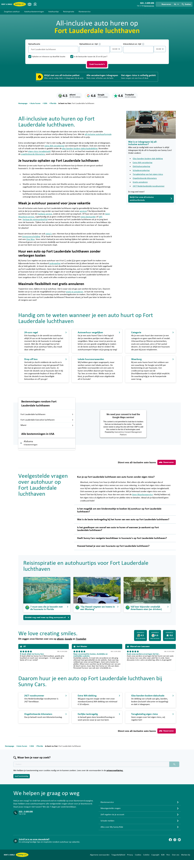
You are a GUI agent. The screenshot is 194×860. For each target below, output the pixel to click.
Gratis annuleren (140, 182)
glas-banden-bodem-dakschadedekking (79, 148)
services (83, 211)
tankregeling (54, 263)
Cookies (138, 855)
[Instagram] (174, 839)
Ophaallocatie (34, 44)
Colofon (146, 855)
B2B (162, 855)
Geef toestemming (21, 776)
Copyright (155, 855)
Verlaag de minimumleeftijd (35, 219)
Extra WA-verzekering (142, 162)
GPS (100, 217)
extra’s (49, 234)
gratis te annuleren (74, 292)
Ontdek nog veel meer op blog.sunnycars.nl (47, 617)
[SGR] (35, 4)
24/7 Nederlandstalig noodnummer (148, 186)
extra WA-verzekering (54, 146)
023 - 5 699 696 (26, 811)
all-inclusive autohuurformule (98, 134)
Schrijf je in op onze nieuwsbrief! (34, 839)
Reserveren (166, 462)
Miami (47, 425)
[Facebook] (170, 839)
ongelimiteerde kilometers (33, 154)
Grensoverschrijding (31, 236)
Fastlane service (45, 214)
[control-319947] (94, 49)
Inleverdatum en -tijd (133, 44)
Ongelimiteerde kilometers (145, 178)
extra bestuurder (88, 217)
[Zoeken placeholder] (174, 764)
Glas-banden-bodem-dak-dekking (148, 159)
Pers (168, 855)
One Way (30, 239)
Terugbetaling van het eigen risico (148, 174)
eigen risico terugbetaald (39, 151)
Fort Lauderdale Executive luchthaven (47, 420)
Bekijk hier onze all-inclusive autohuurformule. (151, 198)
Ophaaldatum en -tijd (90, 44)
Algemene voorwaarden (99, 855)
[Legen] (75, 49)
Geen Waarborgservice (142, 494)
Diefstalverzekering (141, 166)
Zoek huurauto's (97, 64)
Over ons (175, 855)
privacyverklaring (115, 770)
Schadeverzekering (141, 170)
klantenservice (149, 6)
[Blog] (179, 839)
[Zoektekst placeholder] (91, 764)
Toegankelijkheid (118, 855)
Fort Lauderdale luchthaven (47, 414)
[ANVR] (30, 4)
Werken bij (185, 855)
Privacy (130, 855)
